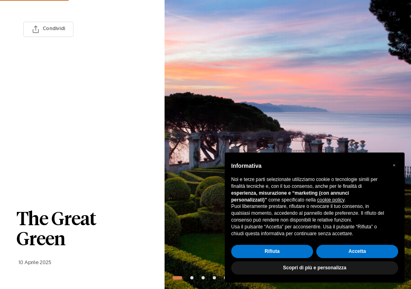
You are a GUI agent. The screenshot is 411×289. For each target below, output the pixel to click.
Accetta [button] (357, 251)
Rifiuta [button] (272, 251)
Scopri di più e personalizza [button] (314, 268)
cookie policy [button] (330, 200)
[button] (394, 165)
